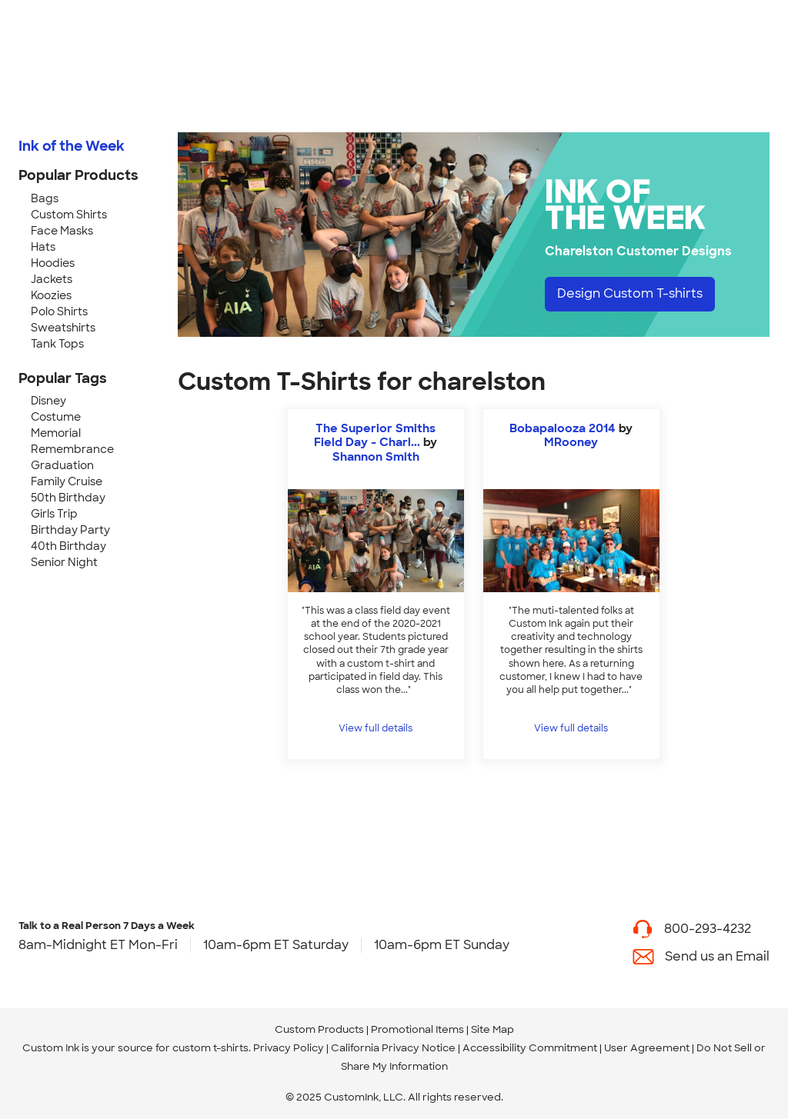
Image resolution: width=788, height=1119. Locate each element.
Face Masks (62, 231)
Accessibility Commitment (529, 1047)
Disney (48, 401)
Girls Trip (54, 514)
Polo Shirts (59, 311)
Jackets (51, 279)
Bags (44, 198)
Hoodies (53, 263)
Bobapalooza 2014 (562, 428)
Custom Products (319, 1029)
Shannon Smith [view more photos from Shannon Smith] (375, 457)
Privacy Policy (288, 1047)
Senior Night (64, 562)
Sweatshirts (63, 328)
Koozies (51, 295)
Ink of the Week (71, 146)
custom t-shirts (210, 1047)
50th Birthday (68, 498)
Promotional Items (417, 1029)
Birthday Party (70, 530)
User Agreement (647, 1047)
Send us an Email (717, 956)
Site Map (492, 1029)
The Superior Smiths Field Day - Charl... (375, 435)
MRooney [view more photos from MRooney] (571, 442)
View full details (375, 728)
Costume (56, 417)
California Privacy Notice (393, 1047)
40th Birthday (68, 546)
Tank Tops (57, 344)
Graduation (62, 465)
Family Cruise (66, 481)
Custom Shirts (69, 214)
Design (630, 293)
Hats (43, 247)
